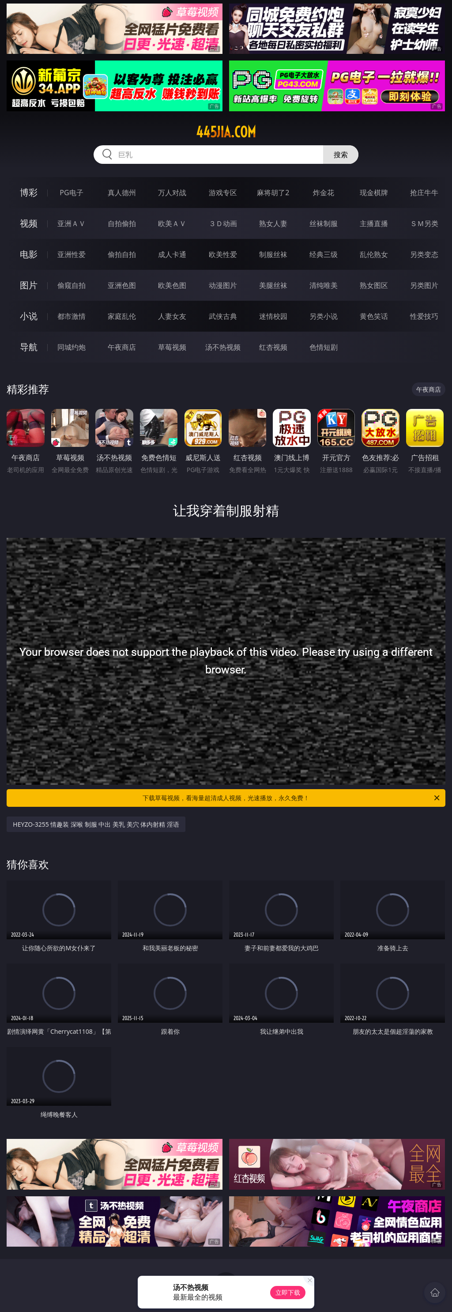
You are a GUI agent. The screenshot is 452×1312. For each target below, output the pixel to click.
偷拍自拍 (122, 254)
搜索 (341, 154)
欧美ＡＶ (172, 223)
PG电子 (71, 192)
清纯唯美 (323, 285)
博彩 (29, 192)
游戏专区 (223, 192)
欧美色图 (172, 285)
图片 (29, 285)
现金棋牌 (374, 192)
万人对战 (172, 192)
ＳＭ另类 (424, 223)
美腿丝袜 (273, 285)
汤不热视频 (223, 347)
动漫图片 (223, 285)
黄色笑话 (374, 316)
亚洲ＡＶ (71, 223)
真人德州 (122, 192)
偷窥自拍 (71, 285)
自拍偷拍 (122, 223)
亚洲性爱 (71, 254)
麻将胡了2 (273, 192)
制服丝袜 (273, 254)
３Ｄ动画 (223, 223)
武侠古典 (223, 316)
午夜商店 (122, 347)
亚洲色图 (122, 285)
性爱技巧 (424, 316)
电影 (29, 254)
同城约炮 (71, 347)
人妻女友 (172, 316)
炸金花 (323, 192)
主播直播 (374, 223)
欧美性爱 (223, 254)
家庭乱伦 (122, 316)
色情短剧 (323, 347)
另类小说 (323, 316)
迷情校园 (273, 316)
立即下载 (287, 1292)
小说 (29, 316)
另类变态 (424, 254)
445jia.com (226, 132)
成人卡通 (172, 254)
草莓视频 (172, 347)
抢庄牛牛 (424, 192)
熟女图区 (374, 285)
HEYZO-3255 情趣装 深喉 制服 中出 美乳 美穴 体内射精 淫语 (96, 824)
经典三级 (323, 254)
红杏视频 (273, 347)
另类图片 (424, 285)
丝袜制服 (323, 223)
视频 (29, 223)
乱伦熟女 (374, 254)
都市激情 (71, 316)
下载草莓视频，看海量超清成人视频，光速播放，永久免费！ (292, 798)
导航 (29, 347)
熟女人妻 (273, 223)
